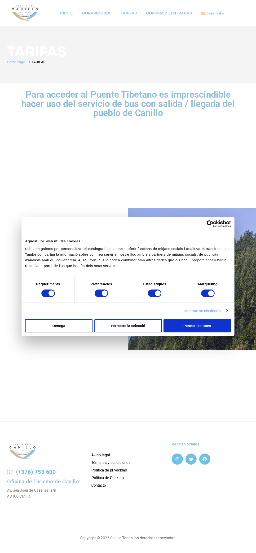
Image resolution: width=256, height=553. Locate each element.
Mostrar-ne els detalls (202, 311)
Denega (58, 326)
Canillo (115, 538)
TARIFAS (129, 13)
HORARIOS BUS (96, 13)
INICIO (66, 13)
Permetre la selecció (128, 326)
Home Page (16, 62)
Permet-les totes (197, 326)
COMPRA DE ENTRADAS (169, 13)
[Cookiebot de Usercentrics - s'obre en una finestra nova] (210, 223)
